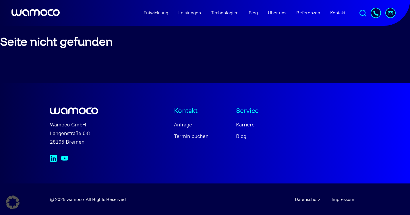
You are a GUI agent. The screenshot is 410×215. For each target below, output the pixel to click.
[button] (12, 202)
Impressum (343, 199)
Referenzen (308, 12)
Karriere (245, 124)
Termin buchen (191, 136)
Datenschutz (307, 199)
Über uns (277, 12)
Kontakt (337, 12)
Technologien (225, 12)
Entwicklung (156, 12)
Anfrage (183, 124)
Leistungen (189, 12)
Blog (253, 12)
